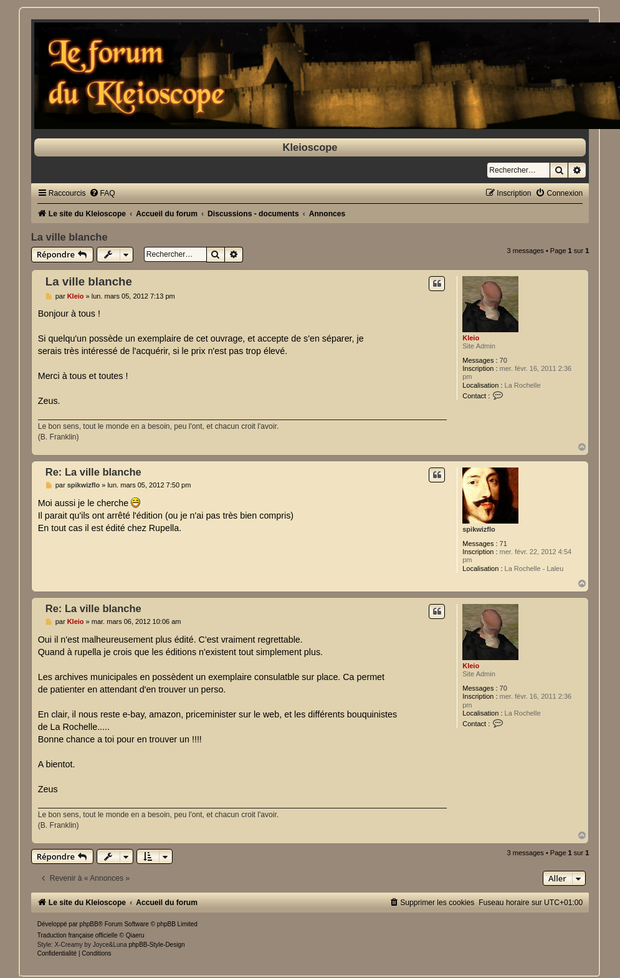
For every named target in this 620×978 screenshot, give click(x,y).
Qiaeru (135, 935)
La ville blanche (69, 236)
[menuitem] (102, 193)
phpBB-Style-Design (156, 944)
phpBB (89, 924)
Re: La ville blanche (93, 471)
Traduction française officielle (77, 935)
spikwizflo (478, 529)
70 (503, 360)
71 (503, 543)
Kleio (470, 338)
